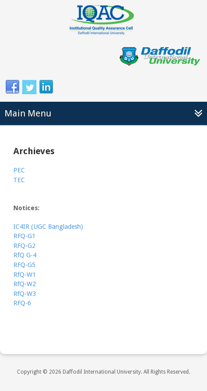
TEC (19, 180)
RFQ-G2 (24, 245)
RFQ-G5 (24, 264)
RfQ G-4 (24, 255)
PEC (19, 170)
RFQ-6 (22, 303)
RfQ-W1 (24, 274)
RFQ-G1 (24, 235)
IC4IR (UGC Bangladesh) (48, 226)
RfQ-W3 (24, 293)
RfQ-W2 (24, 283)
